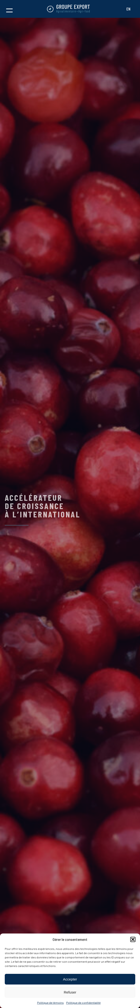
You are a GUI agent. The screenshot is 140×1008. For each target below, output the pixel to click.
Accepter (70, 979)
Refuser (70, 992)
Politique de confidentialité (83, 1002)
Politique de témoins (50, 1002)
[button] (132, 939)
